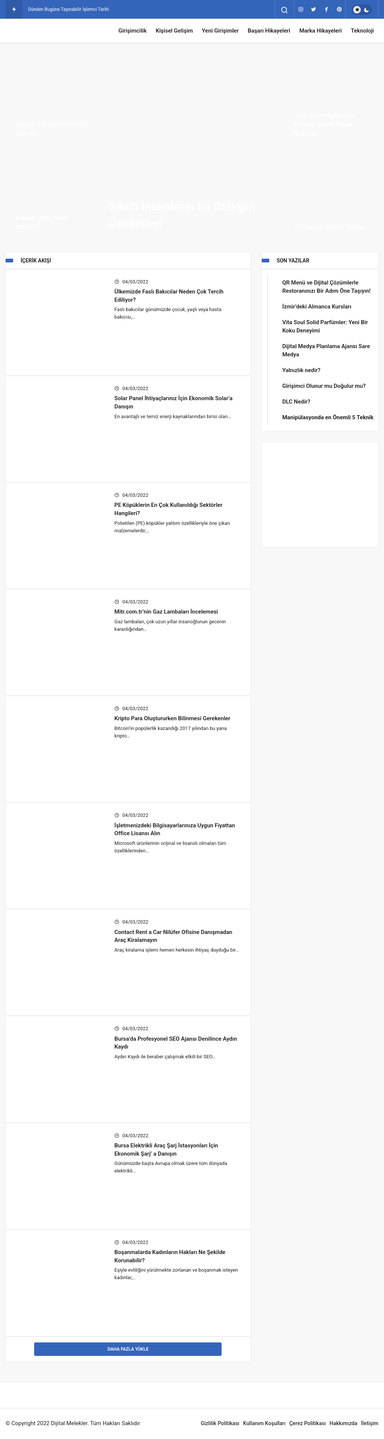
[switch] (361, 9)
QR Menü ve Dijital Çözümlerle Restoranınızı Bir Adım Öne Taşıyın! (326, 286)
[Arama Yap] (284, 10)
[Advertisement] (320, 494)
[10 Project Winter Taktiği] (331, 194)
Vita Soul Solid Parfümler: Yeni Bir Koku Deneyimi (325, 326)
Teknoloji (362, 30)
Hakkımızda (343, 1423)
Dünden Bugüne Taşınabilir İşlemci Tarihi (68, 9)
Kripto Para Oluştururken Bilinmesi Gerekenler (172, 718)
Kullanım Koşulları (264, 1423)
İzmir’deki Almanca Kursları (316, 306)
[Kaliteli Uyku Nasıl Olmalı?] (52, 194)
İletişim (369, 1423)
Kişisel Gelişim (174, 30)
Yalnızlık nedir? (301, 370)
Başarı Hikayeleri (269, 30)
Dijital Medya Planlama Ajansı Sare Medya (326, 350)
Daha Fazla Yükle (128, 1349)
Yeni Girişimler (220, 30)
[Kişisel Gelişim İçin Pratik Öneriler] (52, 100)
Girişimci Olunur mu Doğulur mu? (324, 386)
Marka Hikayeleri (320, 30)
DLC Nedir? (296, 401)
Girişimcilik (132, 30)
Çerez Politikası (307, 1423)
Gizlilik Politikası (220, 1423)
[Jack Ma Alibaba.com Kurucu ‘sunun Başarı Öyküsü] (331, 100)
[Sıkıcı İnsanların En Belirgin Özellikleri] (192, 147)
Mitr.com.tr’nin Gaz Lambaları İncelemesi (166, 611)
